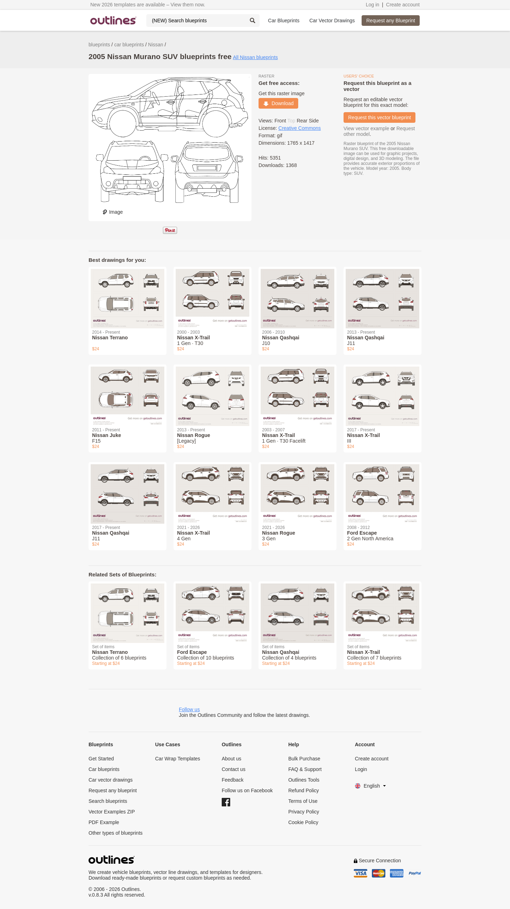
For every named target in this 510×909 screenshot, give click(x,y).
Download (278, 103)
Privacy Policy (303, 812)
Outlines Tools (303, 780)
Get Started (101, 758)
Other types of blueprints (116, 833)
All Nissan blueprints (255, 57)
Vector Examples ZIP (112, 812)
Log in (372, 4)
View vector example (366, 128)
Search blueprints (108, 801)
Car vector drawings (111, 780)
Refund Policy (303, 790)
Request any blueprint (113, 790)
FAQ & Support (305, 769)
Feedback (232, 780)
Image (112, 212)
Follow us (189, 709)
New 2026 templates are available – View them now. (147, 4)
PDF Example (104, 822)
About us (231, 758)
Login (361, 769)
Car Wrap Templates (177, 758)
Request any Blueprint (390, 20)
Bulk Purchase (304, 758)
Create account (403, 4)
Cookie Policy (303, 822)
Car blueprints (104, 769)
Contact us (233, 769)
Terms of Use (302, 801)
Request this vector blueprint (379, 117)
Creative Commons (299, 128)
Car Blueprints (284, 20)
